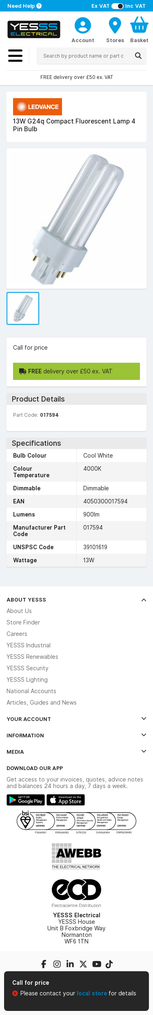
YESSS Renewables (32, 656)
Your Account (76, 719)
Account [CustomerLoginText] (82, 40)
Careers (17, 634)
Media (76, 751)
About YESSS (76, 599)
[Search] (138, 55)
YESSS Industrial (29, 645)
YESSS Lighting (27, 679)
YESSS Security (28, 668)
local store (93, 993)
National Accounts (31, 691)
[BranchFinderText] (115, 29)
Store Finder (23, 622)
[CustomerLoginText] (82, 24)
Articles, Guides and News (42, 702)
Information (76, 735)
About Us (19, 611)
